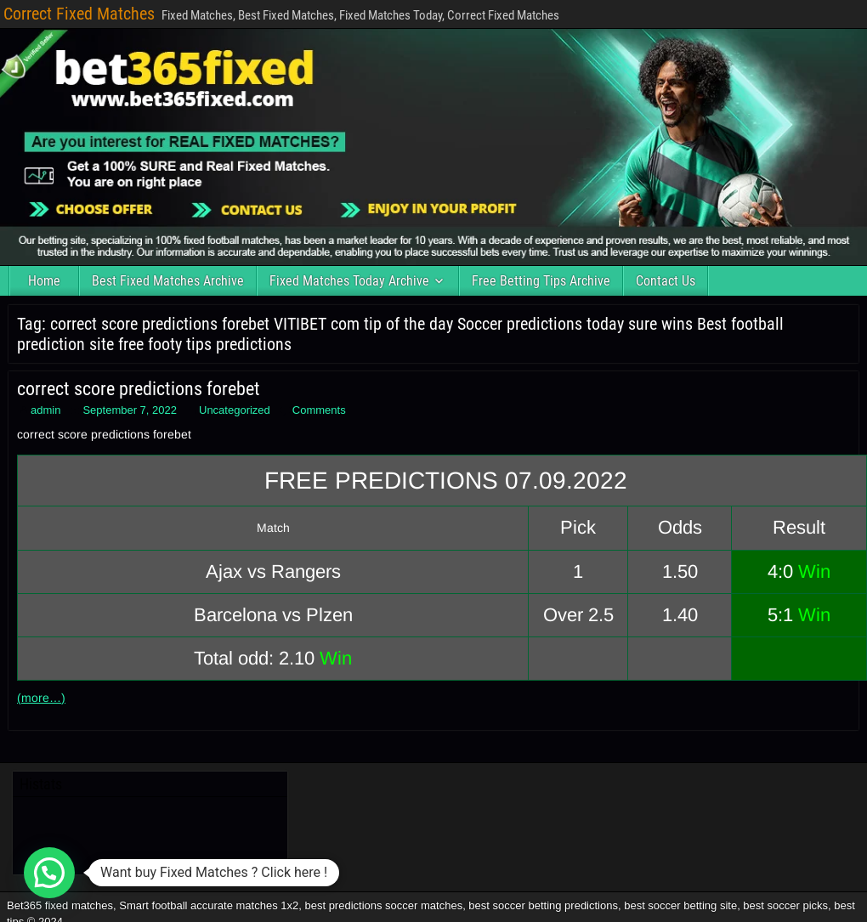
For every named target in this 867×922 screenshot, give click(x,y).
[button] (49, 872)
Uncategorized (234, 410)
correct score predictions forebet (138, 388)
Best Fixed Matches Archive (168, 281)
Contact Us (665, 281)
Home (44, 281)
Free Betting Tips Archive (541, 281)
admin (45, 410)
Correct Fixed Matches (79, 13)
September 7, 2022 (129, 410)
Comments (319, 410)
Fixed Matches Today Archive (349, 281)
